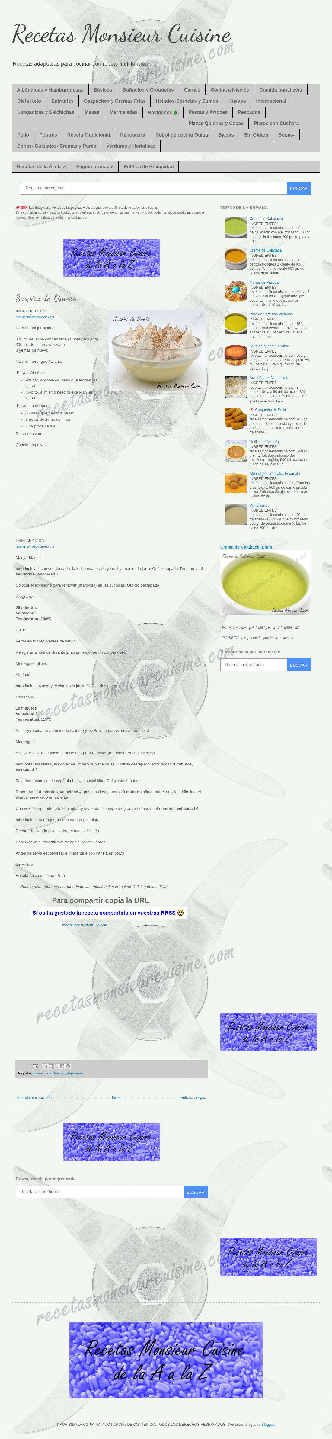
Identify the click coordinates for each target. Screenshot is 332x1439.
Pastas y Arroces (208, 112)
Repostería (132, 134)
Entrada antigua (193, 1098)
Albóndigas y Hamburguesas (50, 89)
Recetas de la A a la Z (41, 166)
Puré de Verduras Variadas (271, 314)
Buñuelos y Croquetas (148, 89)
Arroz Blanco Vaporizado (269, 378)
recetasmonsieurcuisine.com (84, 924)
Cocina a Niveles (230, 89)
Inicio (116, 1098)
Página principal (94, 166)
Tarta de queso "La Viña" (269, 346)
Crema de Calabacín (266, 219)
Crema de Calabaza (266, 250)
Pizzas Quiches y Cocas (216, 123)
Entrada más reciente (34, 1098)
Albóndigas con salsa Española (275, 474)
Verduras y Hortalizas (130, 146)
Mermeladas (124, 112)
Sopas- (287, 134)
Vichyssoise (259, 506)
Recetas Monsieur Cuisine (121, 33)
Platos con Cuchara (276, 123)
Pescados (249, 112)
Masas (92, 112)
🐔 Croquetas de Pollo (268, 410)
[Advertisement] (112, 495)
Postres (48, 134)
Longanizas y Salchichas (45, 112)
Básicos (103, 89)
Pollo (23, 134)
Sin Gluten (256, 134)
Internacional (271, 101)
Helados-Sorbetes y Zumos (187, 101)
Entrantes (62, 101)
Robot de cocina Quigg (181, 134)
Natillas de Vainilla (264, 442)
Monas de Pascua (264, 282)
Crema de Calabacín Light (246, 547)
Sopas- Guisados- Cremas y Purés (56, 146)
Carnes (192, 89)
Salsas (226, 134)
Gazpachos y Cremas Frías (115, 101)
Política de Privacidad (149, 166)
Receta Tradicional (88, 134)
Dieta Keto (29, 101)
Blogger (268, 1424)
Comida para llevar (280, 89)
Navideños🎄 (163, 112)
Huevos (237, 101)
